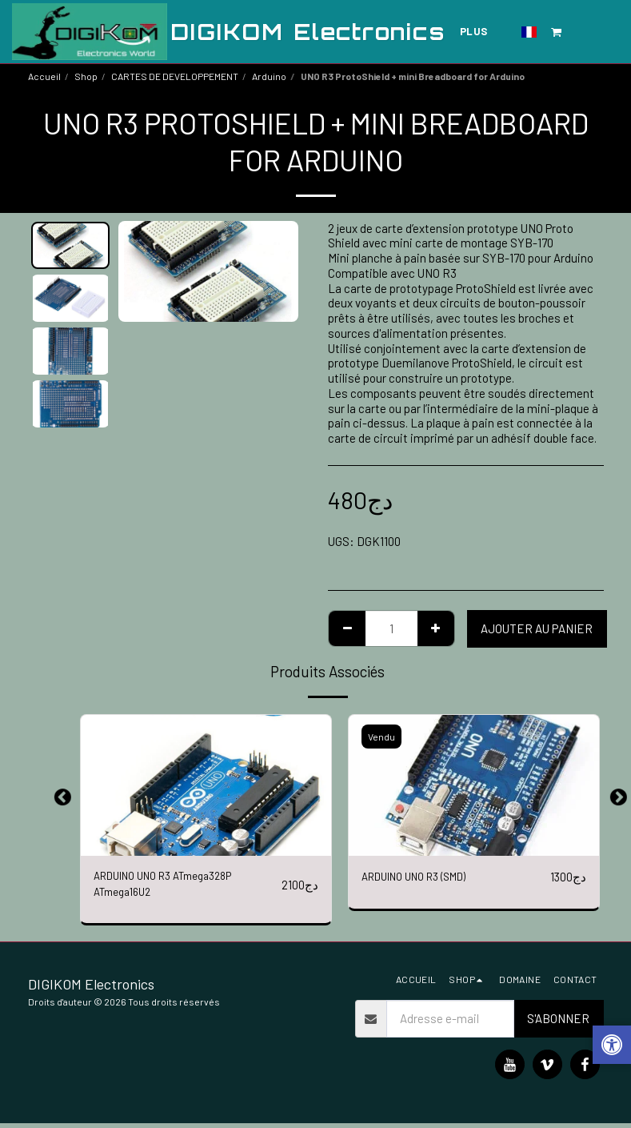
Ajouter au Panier (537, 628)
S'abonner (558, 1023)
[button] (557, 32)
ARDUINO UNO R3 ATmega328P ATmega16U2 (174, 886)
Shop (86, 76)
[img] (206, 785)
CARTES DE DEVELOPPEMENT (174, 76)
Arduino (269, 76)
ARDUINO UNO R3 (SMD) (423, 877)
